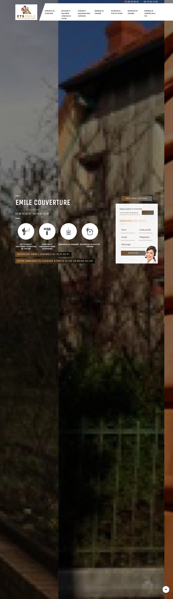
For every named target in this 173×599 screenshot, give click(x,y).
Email (124, 237)
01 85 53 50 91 (132, 1)
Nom (124, 230)
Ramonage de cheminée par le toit (150, 13)
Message (126, 244)
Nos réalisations (136, 198)
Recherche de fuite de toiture (116, 12)
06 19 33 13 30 (151, 1)
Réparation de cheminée (133, 12)
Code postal (145, 230)
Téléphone (144, 237)
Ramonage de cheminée (99, 12)
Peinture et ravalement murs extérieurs (84, 13)
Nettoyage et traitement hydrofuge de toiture (66, 15)
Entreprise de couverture (50, 12)
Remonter (166, 589)
